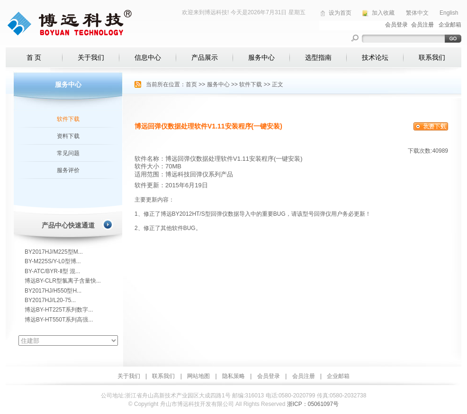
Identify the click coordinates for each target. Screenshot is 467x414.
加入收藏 (383, 12)
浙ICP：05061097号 (313, 404)
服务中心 (261, 57)
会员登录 (268, 376)
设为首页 (340, 12)
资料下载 (68, 136)
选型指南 (318, 57)
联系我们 (432, 57)
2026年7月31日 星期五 (276, 12)
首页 (191, 84)
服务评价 (68, 170)
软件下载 (68, 119)
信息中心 (148, 57)
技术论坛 (375, 57)
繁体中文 (417, 12)
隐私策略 (233, 376)
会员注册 (303, 376)
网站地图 (198, 376)
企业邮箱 (338, 376)
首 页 (34, 57)
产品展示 (204, 57)
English (449, 12)
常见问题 (68, 153)
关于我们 (91, 57)
